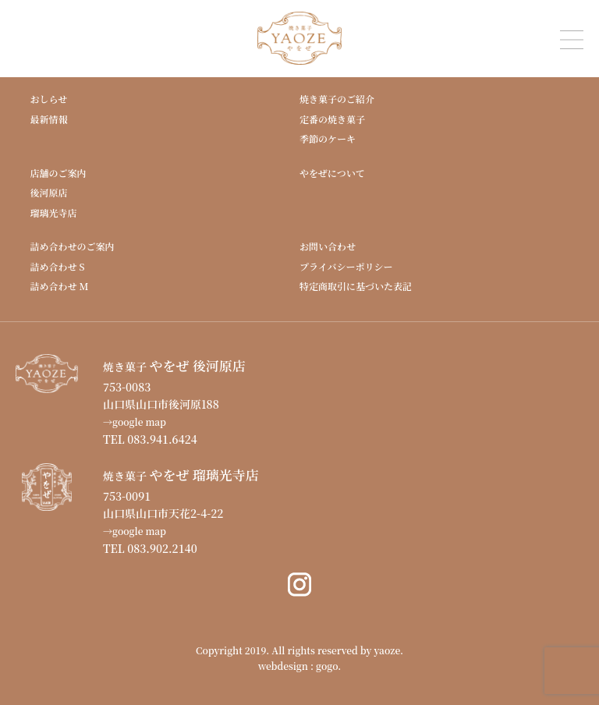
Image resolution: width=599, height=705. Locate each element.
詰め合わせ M (59, 285)
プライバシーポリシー (346, 266)
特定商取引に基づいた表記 (356, 285)
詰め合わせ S (57, 266)
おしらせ (48, 98)
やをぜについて (332, 172)
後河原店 (48, 192)
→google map (134, 421)
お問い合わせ (328, 246)
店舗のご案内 (58, 172)
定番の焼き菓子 (332, 119)
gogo (327, 665)
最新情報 (48, 119)
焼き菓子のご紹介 (337, 98)
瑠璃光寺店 (53, 212)
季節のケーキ (328, 138)
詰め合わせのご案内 (72, 246)
